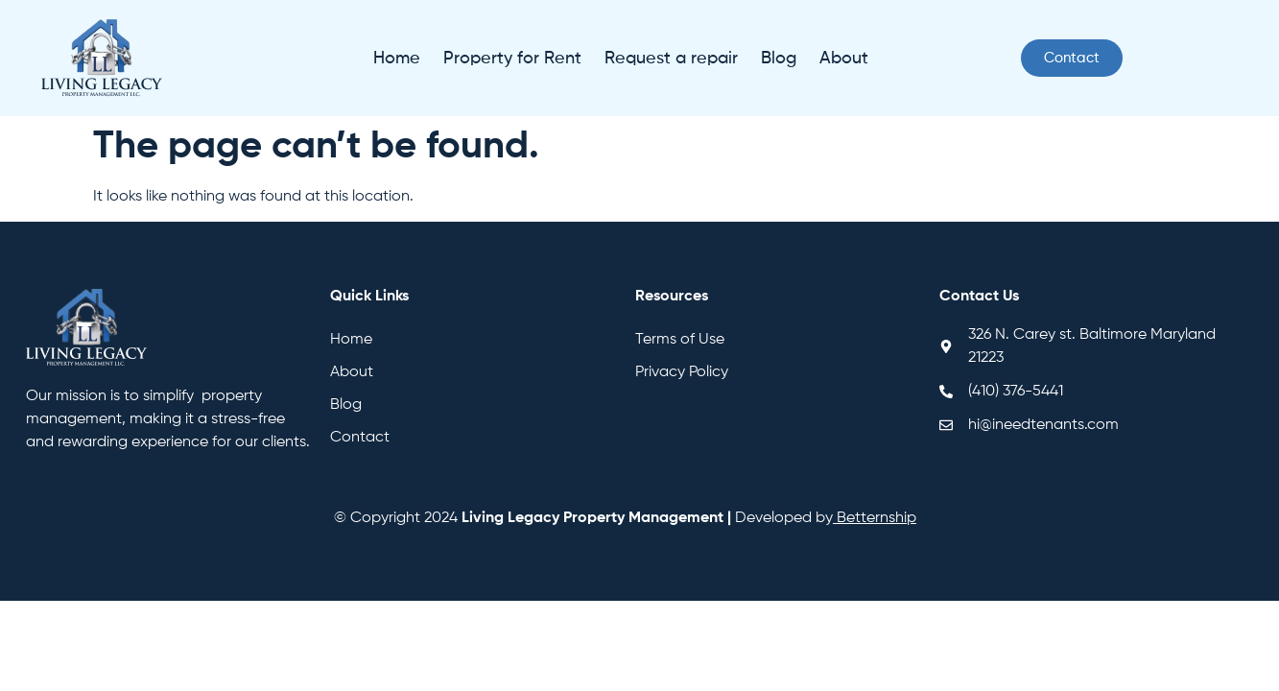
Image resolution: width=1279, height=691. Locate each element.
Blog (778, 58)
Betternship (876, 518)
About (843, 58)
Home (396, 58)
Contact (360, 437)
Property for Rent (512, 58)
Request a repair (671, 58)
